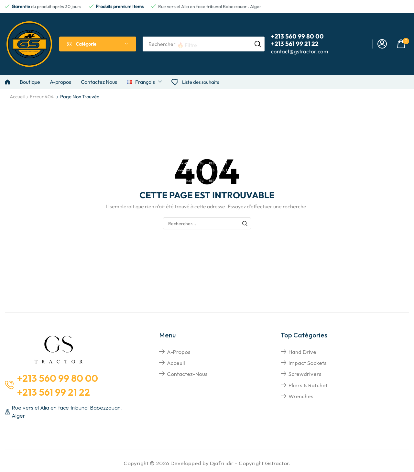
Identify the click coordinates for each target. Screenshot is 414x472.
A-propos (179, 351)
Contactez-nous (187, 373)
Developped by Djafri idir (202, 463)
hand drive (302, 351)
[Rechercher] (257, 44)
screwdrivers (305, 373)
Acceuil (176, 362)
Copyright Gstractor (264, 463)
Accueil (17, 96)
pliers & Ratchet (308, 385)
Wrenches (301, 396)
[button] (382, 44)
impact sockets (308, 362)
